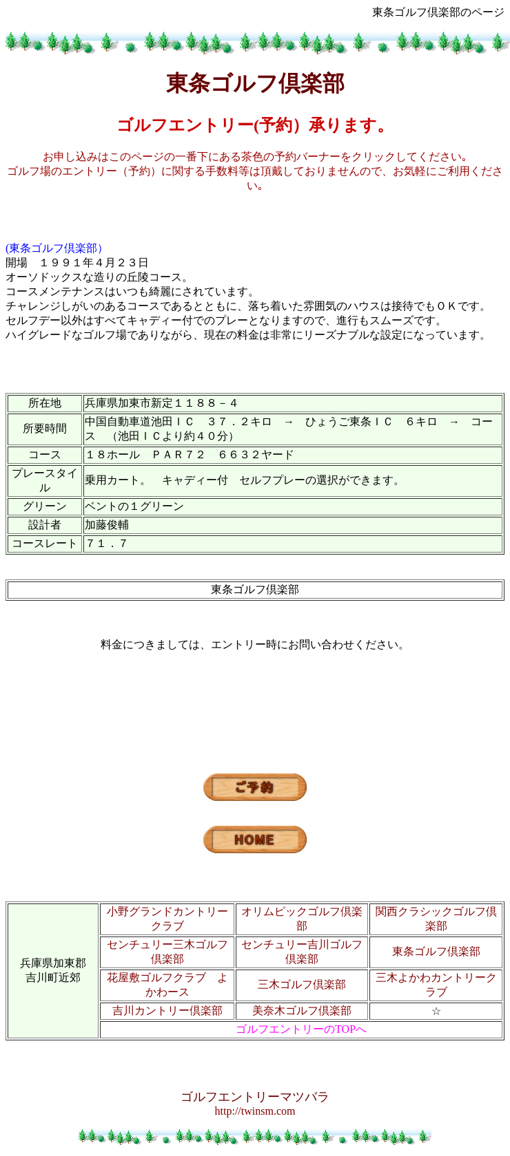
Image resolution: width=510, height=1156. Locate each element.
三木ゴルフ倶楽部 (302, 984)
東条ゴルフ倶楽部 (436, 951)
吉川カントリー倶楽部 (167, 1010)
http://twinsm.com (255, 1111)
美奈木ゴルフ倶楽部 (301, 1010)
